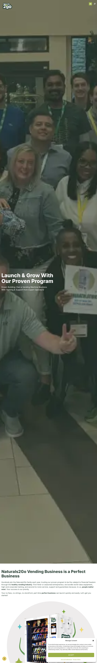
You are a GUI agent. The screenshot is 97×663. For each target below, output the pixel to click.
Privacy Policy (77, 659)
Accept (71, 655)
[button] (93, 641)
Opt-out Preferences (66, 659)
